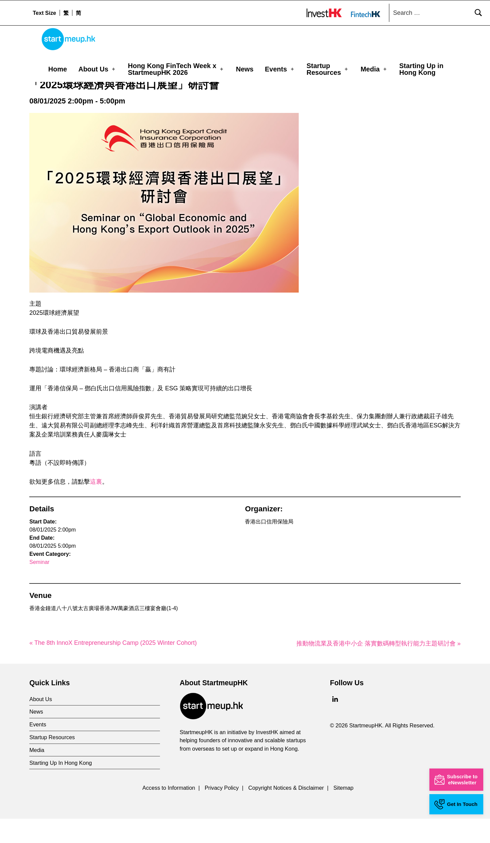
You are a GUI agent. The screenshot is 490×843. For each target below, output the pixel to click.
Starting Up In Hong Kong (60, 787)
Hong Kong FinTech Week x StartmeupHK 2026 (176, 69)
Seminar (39, 586)
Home (57, 69)
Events (280, 69)
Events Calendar (75, 92)
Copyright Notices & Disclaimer (286, 812)
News (244, 69)
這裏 (96, 506)
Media (374, 69)
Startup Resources (327, 69)
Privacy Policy (222, 812)
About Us (97, 69)
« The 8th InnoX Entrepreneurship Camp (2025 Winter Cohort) (113, 666)
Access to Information (168, 812)
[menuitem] (66, 13)
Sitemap (343, 812)
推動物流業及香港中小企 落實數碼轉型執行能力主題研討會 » (378, 667)
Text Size (44, 13)
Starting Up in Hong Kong (421, 69)
